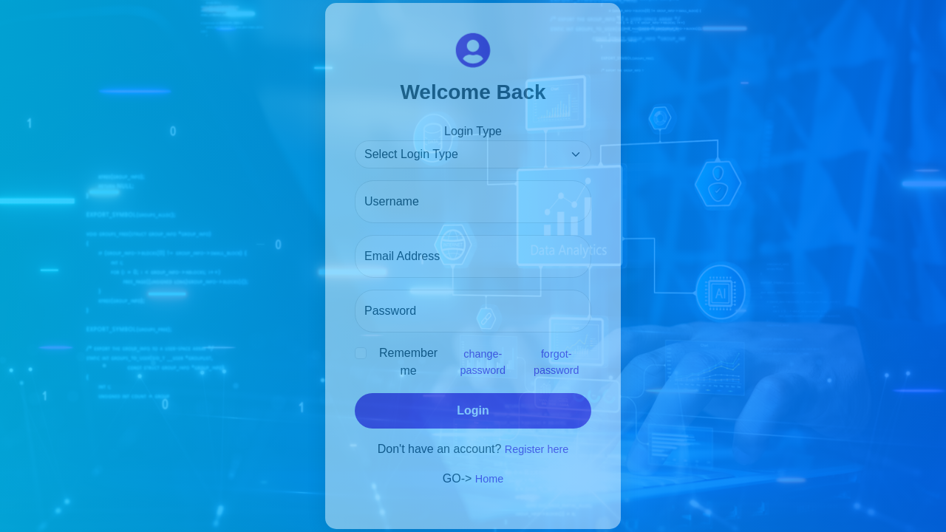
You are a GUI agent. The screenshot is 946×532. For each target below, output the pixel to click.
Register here (536, 449)
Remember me (408, 362)
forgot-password (556, 362)
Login (473, 410)
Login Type (473, 131)
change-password (483, 362)
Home (489, 479)
